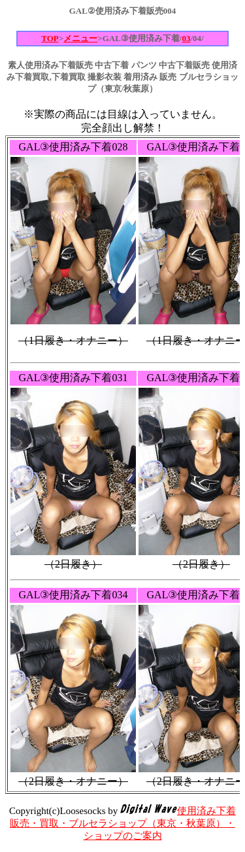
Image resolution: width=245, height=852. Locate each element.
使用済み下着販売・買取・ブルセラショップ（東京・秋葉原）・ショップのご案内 (123, 823)
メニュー (80, 38)
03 (186, 38)
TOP (50, 38)
